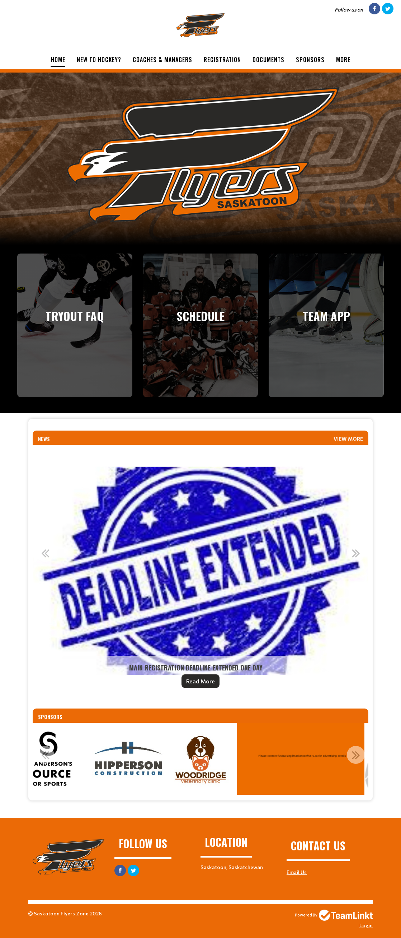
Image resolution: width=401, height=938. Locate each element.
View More (348, 439)
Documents (268, 59)
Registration (222, 59)
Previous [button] (45, 553)
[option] (200, 571)
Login (366, 925)
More (343, 59)
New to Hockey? (99, 59)
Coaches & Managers (162, 59)
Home (58, 59)
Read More (200, 681)
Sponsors (310, 59)
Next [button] (356, 553)
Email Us (297, 872)
